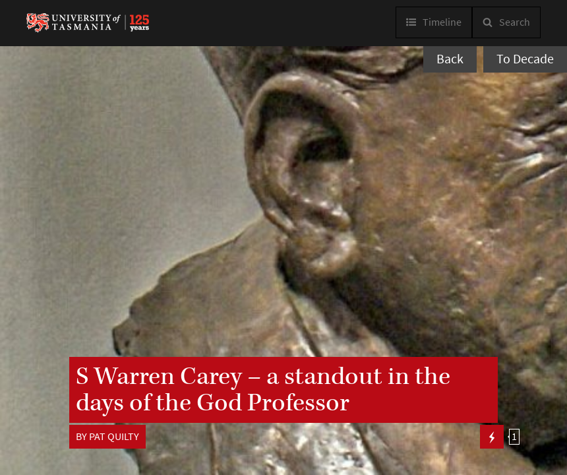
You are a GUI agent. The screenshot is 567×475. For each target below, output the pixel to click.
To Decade (525, 59)
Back (449, 59)
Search (514, 22)
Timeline (442, 22)
